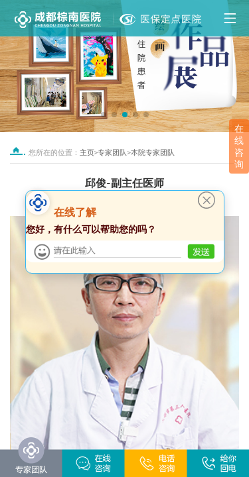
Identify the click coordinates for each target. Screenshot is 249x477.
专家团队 (112, 152)
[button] (103, 114)
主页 (87, 152)
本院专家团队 (153, 152)
